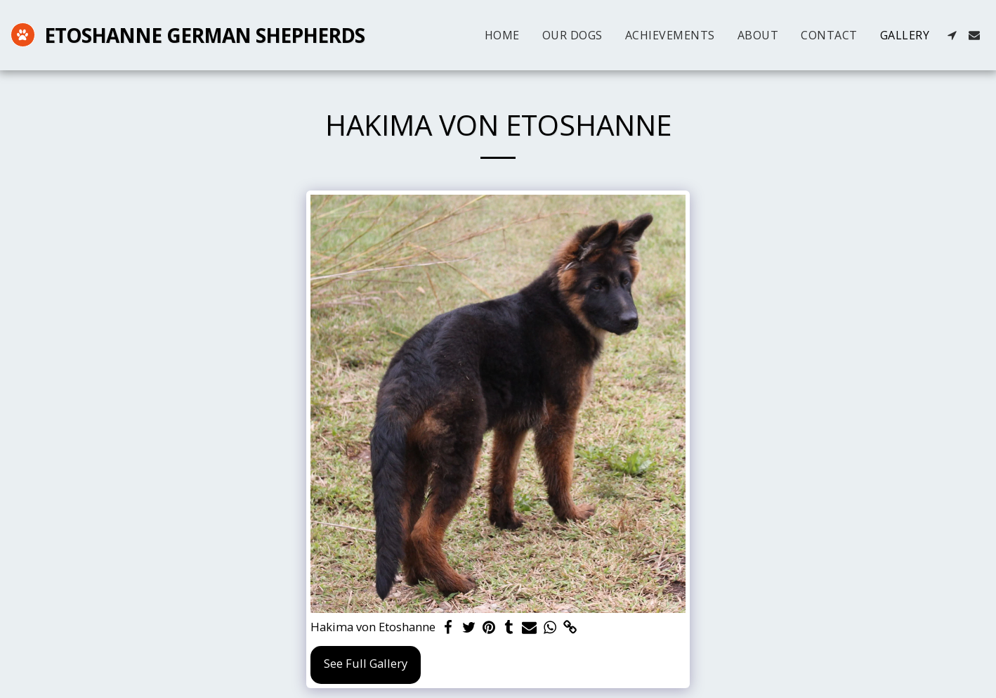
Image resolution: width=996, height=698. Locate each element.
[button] (951, 35)
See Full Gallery (365, 663)
